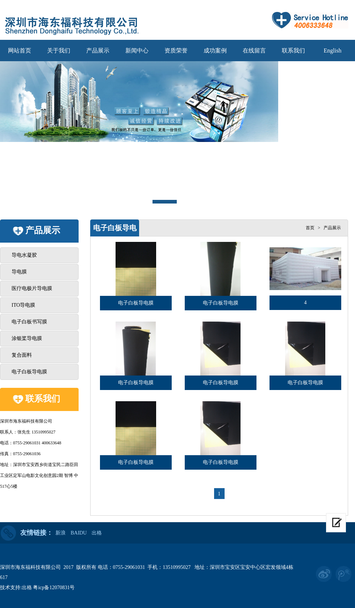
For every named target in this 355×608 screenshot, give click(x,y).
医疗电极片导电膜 (32, 288)
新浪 (60, 533)
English (333, 50)
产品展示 (97, 50)
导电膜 (19, 271)
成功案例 (215, 50)
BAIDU (79, 533)
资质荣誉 (176, 50)
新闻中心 (137, 50)
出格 (97, 533)
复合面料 (22, 355)
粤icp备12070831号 (54, 587)
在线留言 (254, 50)
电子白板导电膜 (29, 371)
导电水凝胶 (24, 255)
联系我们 (293, 50)
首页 (310, 227)
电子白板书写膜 (29, 321)
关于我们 (58, 50)
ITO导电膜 (23, 305)
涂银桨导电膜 (27, 338)
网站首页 (19, 50)
